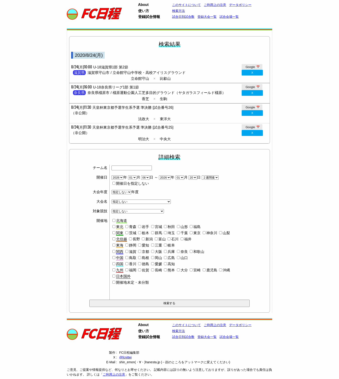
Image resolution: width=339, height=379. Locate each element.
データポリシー (240, 5)
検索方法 (178, 11)
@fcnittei (125, 357)
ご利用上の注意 (215, 5)
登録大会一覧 (207, 16)
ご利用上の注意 (114, 374)
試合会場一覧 (229, 16)
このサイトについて (186, 5)
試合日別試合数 (183, 16)
